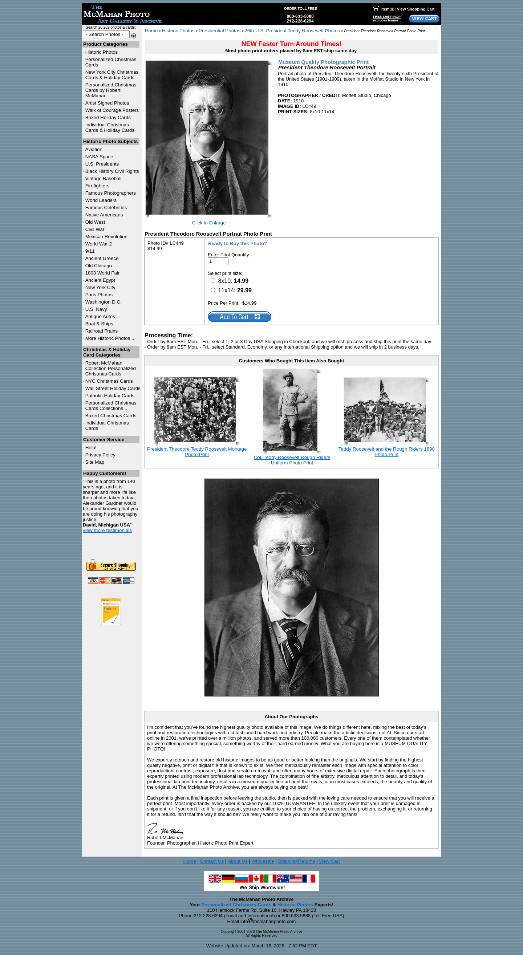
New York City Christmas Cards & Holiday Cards (112, 74)
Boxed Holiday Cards (108, 117)
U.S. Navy (96, 309)
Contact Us (212, 861)
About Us (238, 861)
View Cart (329, 861)
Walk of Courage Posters (112, 110)
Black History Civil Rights (112, 171)
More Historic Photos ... (110, 338)
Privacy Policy (100, 455)
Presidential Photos (219, 30)
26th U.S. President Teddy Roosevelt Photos (292, 30)
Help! (91, 447)
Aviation (93, 149)
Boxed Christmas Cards (111, 415)
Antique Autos (100, 316)
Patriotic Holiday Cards (110, 395)
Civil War (95, 229)
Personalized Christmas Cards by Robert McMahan (111, 90)
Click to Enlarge (209, 222)
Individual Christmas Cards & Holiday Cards (110, 127)
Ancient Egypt (100, 280)
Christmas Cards (109, 381)
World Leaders (101, 200)
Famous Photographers (110, 193)
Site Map (95, 462)
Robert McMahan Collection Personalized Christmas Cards (110, 368)
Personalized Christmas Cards (236, 904)
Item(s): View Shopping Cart (403, 9)
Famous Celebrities (106, 207)
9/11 (90, 251)
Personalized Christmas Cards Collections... (111, 405)
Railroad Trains (101, 331)
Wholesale (262, 861)
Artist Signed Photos (107, 103)
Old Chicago (98, 265)
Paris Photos (99, 294)
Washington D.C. (103, 302)
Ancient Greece (102, 258)
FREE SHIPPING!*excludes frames (387, 18)
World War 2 (98, 244)
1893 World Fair (102, 273)
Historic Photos (101, 52)
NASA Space (99, 156)
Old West (95, 222)
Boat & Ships (99, 323)
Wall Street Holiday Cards (113, 388)
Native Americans (104, 215)
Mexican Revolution (106, 236)
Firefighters (97, 185)
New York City (100, 287)
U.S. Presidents (102, 164)
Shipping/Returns (296, 861)
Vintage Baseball (103, 178)
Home (151, 30)
